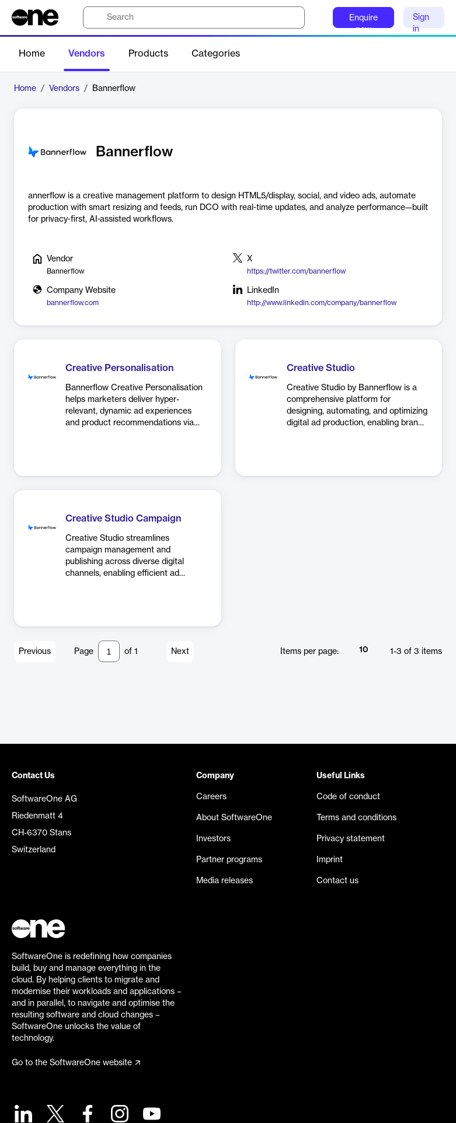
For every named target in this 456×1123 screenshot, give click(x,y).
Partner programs (229, 860)
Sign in (421, 20)
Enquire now (363, 21)
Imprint (329, 860)
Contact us (337, 881)
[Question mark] (316, 17)
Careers (211, 797)
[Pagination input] (109, 651)
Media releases (224, 881)
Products (148, 53)
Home (32, 53)
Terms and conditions (356, 818)
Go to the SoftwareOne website (76, 1063)
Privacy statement (350, 839)
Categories (216, 53)
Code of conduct (348, 797)
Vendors (86, 53)
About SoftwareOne (234, 818)
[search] (194, 17)
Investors (213, 839)
